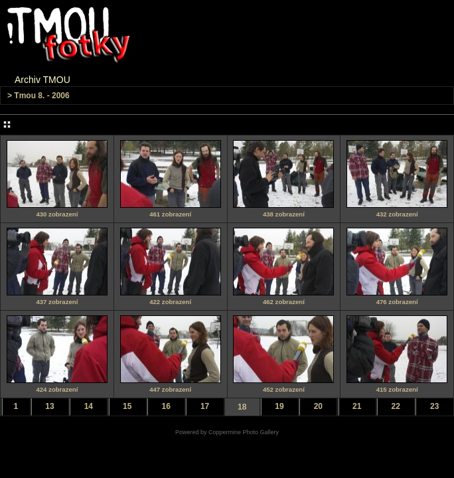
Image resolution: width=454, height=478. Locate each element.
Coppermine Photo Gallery (243, 432)
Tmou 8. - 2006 (41, 95)
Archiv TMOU (42, 79)
